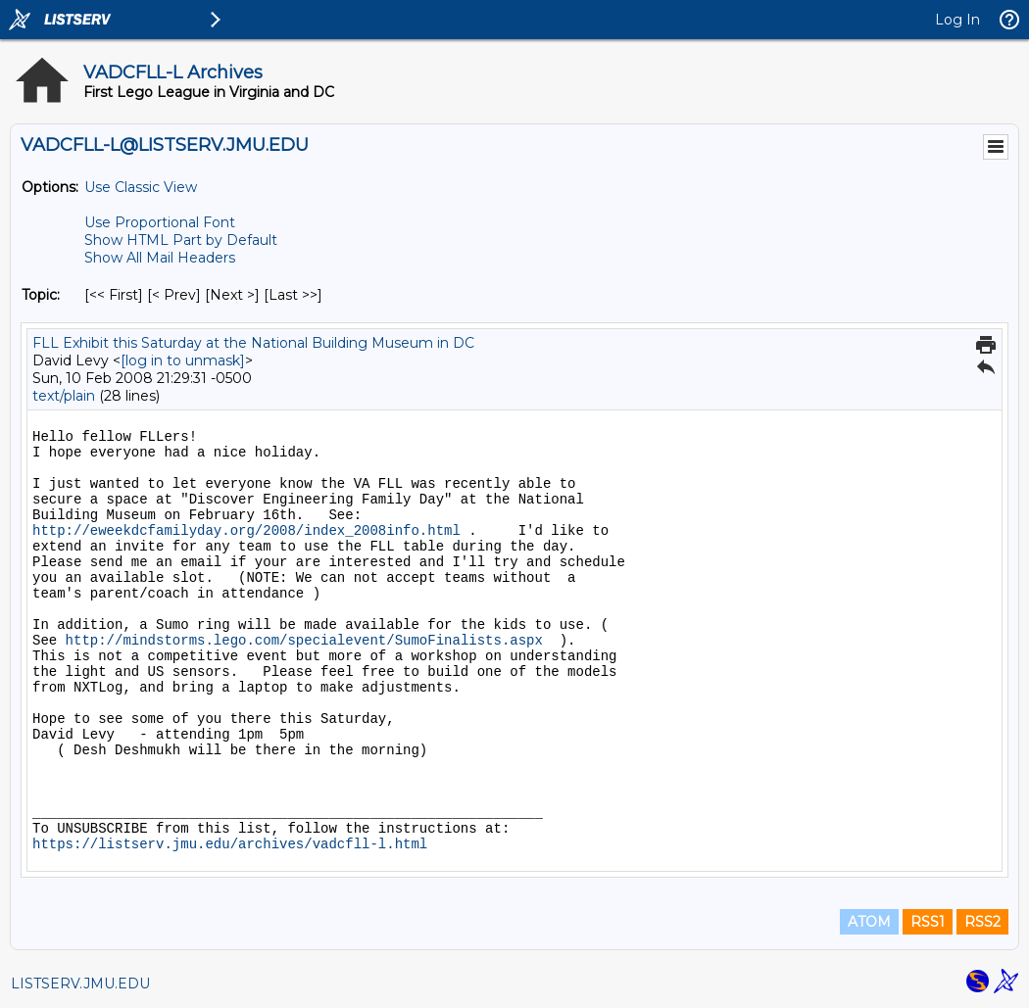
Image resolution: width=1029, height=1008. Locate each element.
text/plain (63, 396)
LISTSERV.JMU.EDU (80, 983)
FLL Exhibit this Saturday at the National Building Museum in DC (253, 343)
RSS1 (927, 922)
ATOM (869, 922)
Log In (957, 19)
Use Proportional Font (159, 222)
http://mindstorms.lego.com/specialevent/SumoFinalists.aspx (304, 640)
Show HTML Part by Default (180, 240)
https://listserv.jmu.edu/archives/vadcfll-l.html (229, 844)
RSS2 (982, 922)
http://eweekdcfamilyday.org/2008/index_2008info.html (246, 531)
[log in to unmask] (183, 360)
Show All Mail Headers (159, 257)
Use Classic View (140, 187)
